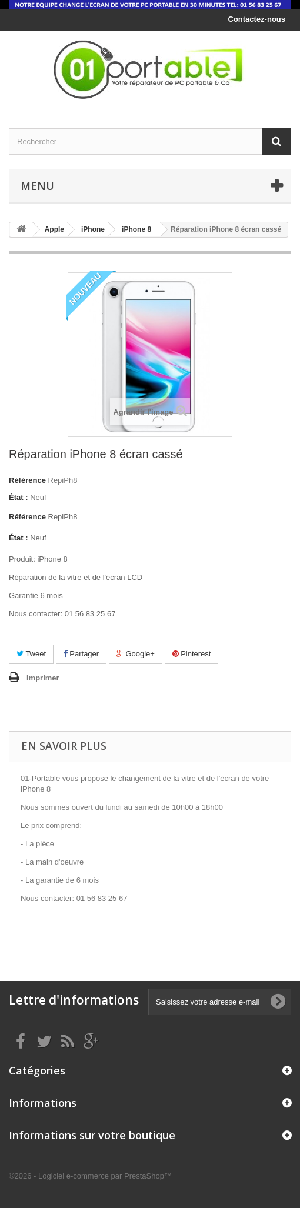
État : (18, 497)
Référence (27, 480)
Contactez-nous (257, 19)
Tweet (31, 653)
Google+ (135, 653)
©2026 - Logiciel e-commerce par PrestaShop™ (90, 1176)
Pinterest (191, 653)
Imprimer (42, 677)
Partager (81, 653)
